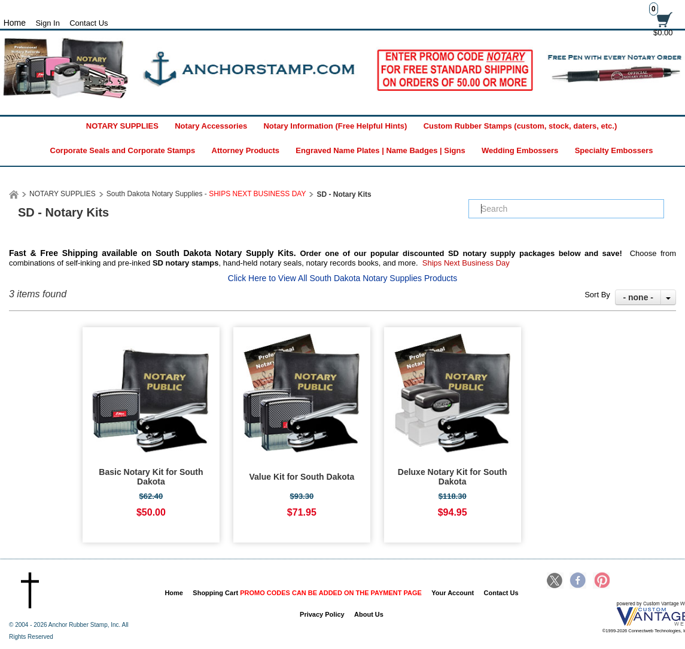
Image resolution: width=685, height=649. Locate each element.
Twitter (555, 581)
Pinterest (601, 581)
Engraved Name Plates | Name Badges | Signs (380, 150)
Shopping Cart (307, 592)
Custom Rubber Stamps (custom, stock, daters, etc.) (520, 125)
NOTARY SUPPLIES (122, 125)
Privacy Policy (322, 614)
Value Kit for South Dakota (301, 477)
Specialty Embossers (614, 150)
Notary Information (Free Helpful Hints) (335, 125)
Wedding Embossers (520, 150)
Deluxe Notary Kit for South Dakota (452, 476)
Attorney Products (245, 150)
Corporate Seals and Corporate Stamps (123, 150)
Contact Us (88, 23)
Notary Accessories (211, 125)
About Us (368, 614)
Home (174, 592)
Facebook (578, 581)
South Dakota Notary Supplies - (206, 194)
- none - (638, 297)
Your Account (452, 592)
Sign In (47, 23)
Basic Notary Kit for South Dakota (151, 476)
